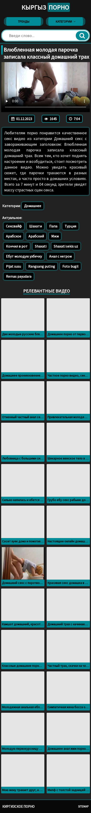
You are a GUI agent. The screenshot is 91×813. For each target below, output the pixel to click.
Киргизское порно (18, 806)
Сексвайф (14, 226)
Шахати (35, 226)
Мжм (55, 236)
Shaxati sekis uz (66, 246)
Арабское (13, 236)
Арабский (36, 236)
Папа (53, 226)
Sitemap (83, 806)
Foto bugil (70, 266)
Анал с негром (60, 256)
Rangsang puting (41, 266)
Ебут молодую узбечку (24, 256)
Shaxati (40, 246)
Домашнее (32, 205)
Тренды (23, 21)
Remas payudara (18, 276)
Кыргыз (45, 7)
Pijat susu (13, 266)
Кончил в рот (17, 246)
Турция (70, 226)
